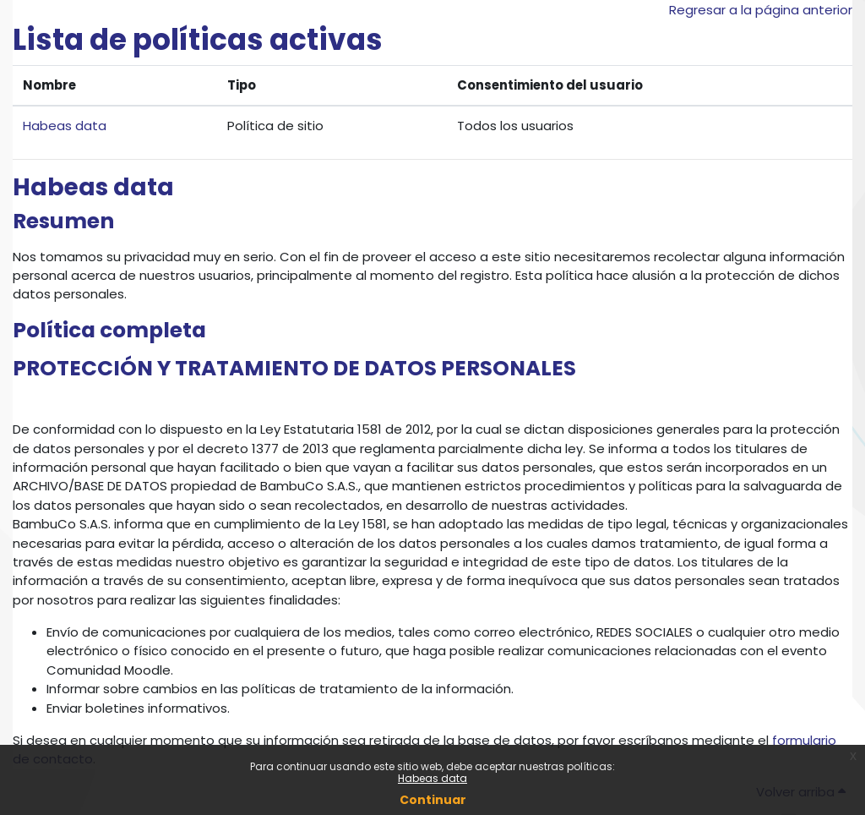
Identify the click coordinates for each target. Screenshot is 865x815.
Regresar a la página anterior (760, 10)
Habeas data (432, 778)
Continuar (433, 799)
